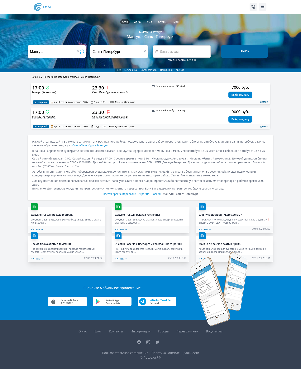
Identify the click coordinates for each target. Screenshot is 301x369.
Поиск (244, 51)
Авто (125, 22)
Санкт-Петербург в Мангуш (90, 145)
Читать (37, 229)
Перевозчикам (187, 331)
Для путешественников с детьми (220, 214)
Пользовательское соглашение (125, 353)
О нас (83, 331)
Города (163, 331)
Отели (162, 22)
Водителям (214, 331)
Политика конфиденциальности (175, 353)
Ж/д (149, 22)
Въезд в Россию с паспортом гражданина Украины (148, 244)
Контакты (116, 331)
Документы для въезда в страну (52, 214)
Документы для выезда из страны (137, 214)
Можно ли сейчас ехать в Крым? (220, 244)
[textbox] (182, 52)
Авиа (137, 22)
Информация (140, 331)
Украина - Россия (149, 194)
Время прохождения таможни (51, 244)
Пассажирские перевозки (119, 194)
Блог (97, 331)
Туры (175, 22)
